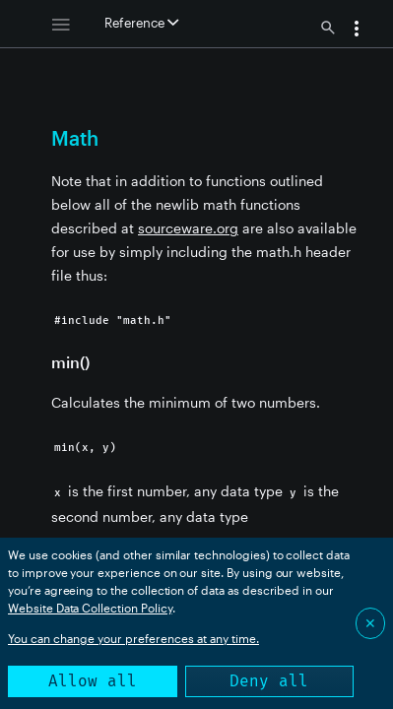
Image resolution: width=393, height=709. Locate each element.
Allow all (92, 681)
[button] (356, 30)
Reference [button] (141, 23)
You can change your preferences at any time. (133, 638)
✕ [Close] (370, 622)
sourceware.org (188, 228)
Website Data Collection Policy (90, 607)
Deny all (268, 681)
